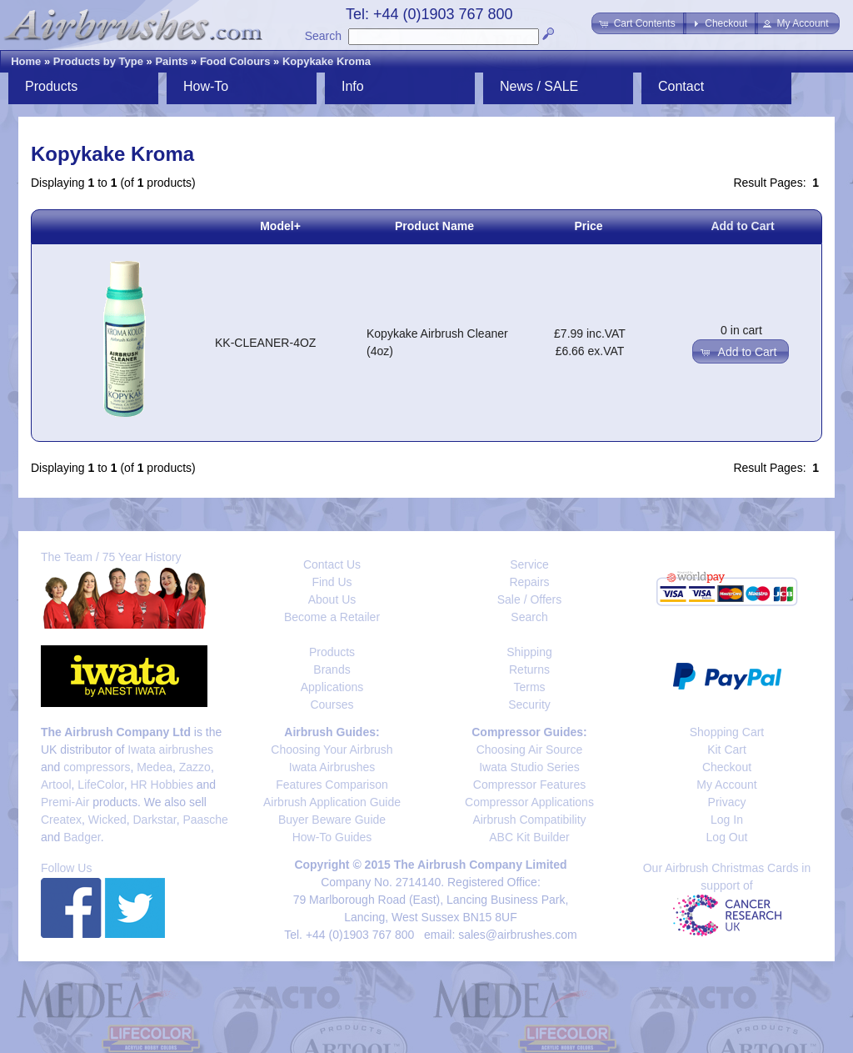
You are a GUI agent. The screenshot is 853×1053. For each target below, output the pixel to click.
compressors (96, 767)
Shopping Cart (727, 732)
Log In (727, 819)
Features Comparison (332, 784)
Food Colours (235, 61)
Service (529, 564)
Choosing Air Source (529, 749)
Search (323, 36)
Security (529, 704)
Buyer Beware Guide (332, 819)
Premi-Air (65, 802)
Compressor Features (529, 784)
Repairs (529, 582)
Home (26, 61)
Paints (171, 61)
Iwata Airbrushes (332, 767)
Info (353, 86)
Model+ (280, 226)
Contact (681, 86)
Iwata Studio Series (529, 767)
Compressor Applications (529, 802)
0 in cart (741, 330)
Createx (61, 819)
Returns (529, 669)
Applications (332, 687)
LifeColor (100, 784)
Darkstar (155, 819)
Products (51, 86)
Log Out (727, 837)
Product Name (434, 226)
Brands (331, 669)
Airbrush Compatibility (529, 819)
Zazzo (195, 767)
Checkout (726, 767)
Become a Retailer (332, 617)
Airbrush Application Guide (332, 802)
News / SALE (539, 86)
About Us (332, 599)
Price (588, 226)
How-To (205, 86)
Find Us (332, 582)
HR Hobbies (161, 784)
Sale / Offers (529, 599)
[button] (638, 23)
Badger (81, 837)
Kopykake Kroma (326, 61)
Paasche (204, 819)
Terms (529, 687)
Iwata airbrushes (170, 749)
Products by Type (98, 61)
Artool (56, 784)
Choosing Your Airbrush (331, 749)
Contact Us (332, 564)
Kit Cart (726, 749)
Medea (154, 767)
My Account (726, 784)
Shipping (529, 652)
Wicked (107, 819)
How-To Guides (332, 837)
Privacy (727, 802)
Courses (331, 704)
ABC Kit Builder (529, 837)
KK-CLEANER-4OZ (265, 342)
